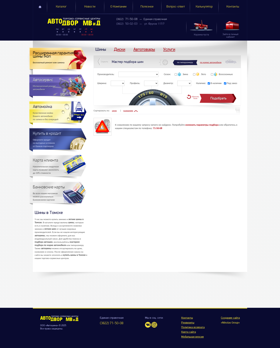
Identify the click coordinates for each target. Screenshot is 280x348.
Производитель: (105, 74)
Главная (40, 7)
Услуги (169, 49)
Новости (89, 6)
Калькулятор (204, 6)
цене (114, 110)
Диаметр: (168, 83)
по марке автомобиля (210, 62)
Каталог (61, 6)
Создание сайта (230, 318)
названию (128, 110)
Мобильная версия (192, 336)
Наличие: (201, 83)
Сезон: (167, 74)
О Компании (118, 6)
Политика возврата (193, 327)
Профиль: (135, 83)
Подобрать (218, 98)
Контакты (232, 6)
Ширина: (102, 83)
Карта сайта (188, 332)
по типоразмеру (185, 62)
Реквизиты (187, 322)
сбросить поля (195, 97)
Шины (100, 49)
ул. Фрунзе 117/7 (154, 24)
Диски (119, 49)
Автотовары (144, 49)
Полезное (147, 6)
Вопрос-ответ (175, 6)
